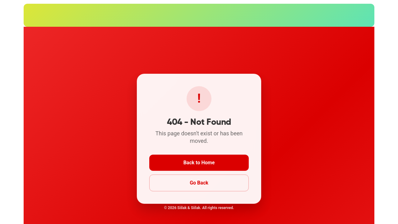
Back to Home (199, 163)
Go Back (199, 182)
